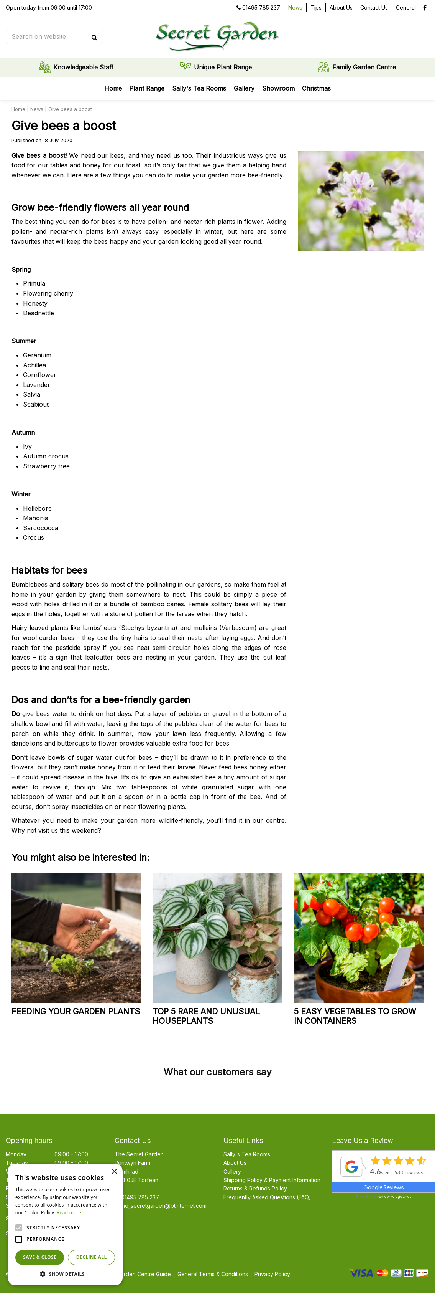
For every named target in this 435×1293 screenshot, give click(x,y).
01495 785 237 (261, 7)
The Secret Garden (139, 1154)
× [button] (114, 1172)
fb (424, 7)
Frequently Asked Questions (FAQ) (267, 1197)
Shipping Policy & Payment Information (271, 1180)
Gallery (232, 1171)
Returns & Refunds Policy (255, 1188)
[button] (65, 1274)
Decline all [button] (91, 1257)
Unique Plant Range (223, 67)
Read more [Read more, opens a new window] (69, 1212)
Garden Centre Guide (144, 1274)
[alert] (65, 1224)
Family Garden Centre (364, 67)
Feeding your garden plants (75, 1011)
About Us (234, 1162)
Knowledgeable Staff (83, 67)
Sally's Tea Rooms (246, 1154)
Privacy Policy (272, 1274)
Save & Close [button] (39, 1257)
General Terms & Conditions (212, 1274)
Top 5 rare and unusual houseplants (206, 1016)
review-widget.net (394, 1196)
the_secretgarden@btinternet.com (163, 1205)
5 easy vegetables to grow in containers (355, 1016)
